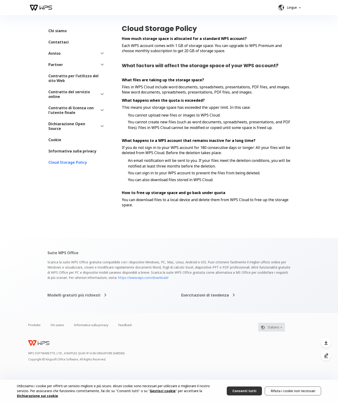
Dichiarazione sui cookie (37, 396)
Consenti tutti (244, 391)
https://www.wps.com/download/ (143, 277)
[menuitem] (76, 30)
